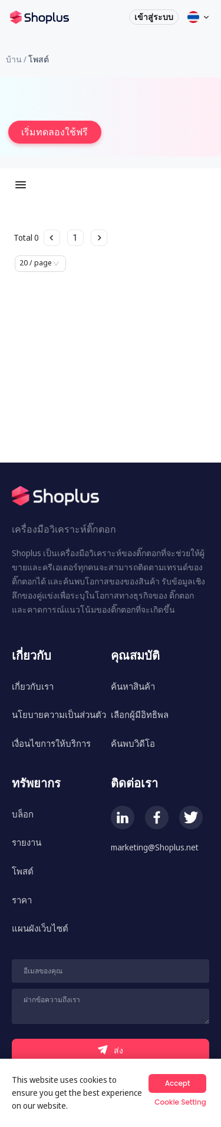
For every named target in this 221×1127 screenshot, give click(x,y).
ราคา (22, 900)
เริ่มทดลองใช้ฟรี (54, 131)
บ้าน (14, 59)
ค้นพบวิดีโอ (133, 743)
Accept (177, 1083)
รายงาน (26, 842)
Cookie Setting (180, 1102)
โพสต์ (23, 871)
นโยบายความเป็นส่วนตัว (59, 714)
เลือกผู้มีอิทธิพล (140, 714)
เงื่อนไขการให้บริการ (51, 743)
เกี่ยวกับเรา (33, 686)
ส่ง (110, 1050)
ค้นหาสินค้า (133, 686)
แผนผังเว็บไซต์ (40, 928)
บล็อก (23, 814)
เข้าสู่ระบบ (152, 20)
